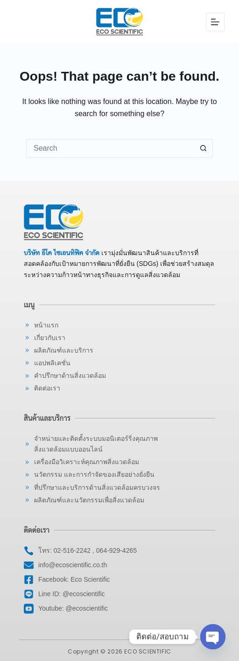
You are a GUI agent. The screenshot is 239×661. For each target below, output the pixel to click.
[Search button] (203, 148)
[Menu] (215, 22)
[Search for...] (110, 148)
